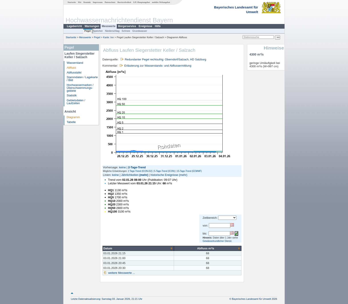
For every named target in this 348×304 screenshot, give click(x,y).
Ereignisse (145, 26)
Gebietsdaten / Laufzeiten (76, 102)
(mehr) (143, 175)
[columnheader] (138, 248)
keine (122, 167)
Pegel (87, 31)
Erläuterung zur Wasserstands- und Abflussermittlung (157, 65)
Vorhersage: (111, 167)
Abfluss (71, 67)
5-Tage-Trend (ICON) (164, 171)
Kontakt (87, 2)
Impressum (98, 2)
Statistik (72, 95)
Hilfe (158, 26)
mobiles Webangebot (161, 2)
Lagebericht (74, 26)
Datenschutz (110, 2)
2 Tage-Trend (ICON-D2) (140, 171)
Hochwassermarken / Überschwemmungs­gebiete (80, 87)
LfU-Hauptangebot (141, 2)
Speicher (98, 31)
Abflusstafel (74, 72)
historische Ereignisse (164, 175)
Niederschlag (112, 31)
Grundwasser (139, 31)
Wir (79, 2)
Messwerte (108, 26)
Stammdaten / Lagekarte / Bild (82, 79)
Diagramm (73, 117)
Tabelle (71, 122)
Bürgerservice (127, 26)
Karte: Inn (108, 37)
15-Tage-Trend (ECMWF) (189, 171)
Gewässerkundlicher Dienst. (217, 241)
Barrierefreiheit (124, 2)
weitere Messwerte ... (121, 272)
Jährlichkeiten (129, 175)
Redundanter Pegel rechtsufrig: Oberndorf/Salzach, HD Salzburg (165, 59)
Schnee (126, 31)
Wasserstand (75, 62)
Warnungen (92, 26)
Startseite (72, 2)
